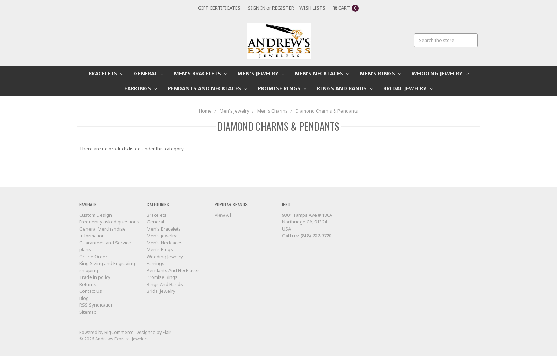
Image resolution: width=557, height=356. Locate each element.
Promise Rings (282, 88)
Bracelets (105, 73)
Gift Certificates (219, 8)
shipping (88, 270)
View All (223, 215)
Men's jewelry (261, 73)
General (148, 73)
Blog (84, 298)
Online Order (93, 256)
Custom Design (95, 215)
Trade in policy (94, 277)
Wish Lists (312, 8)
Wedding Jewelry (440, 73)
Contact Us (90, 291)
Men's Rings (380, 73)
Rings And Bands (345, 88)
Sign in (256, 8)
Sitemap (88, 312)
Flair (167, 332)
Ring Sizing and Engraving (107, 263)
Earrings (140, 88)
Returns (87, 284)
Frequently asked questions (109, 222)
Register (283, 8)
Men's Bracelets (200, 73)
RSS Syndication (96, 305)
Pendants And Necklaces (207, 88)
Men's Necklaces (322, 73)
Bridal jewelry (408, 88)
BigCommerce (119, 332)
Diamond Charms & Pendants (327, 111)
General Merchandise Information (102, 232)
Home (205, 111)
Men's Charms (272, 111)
